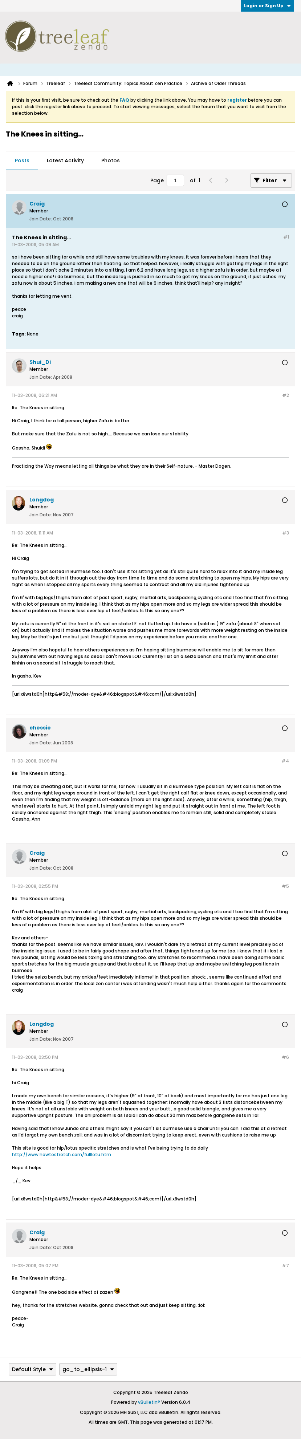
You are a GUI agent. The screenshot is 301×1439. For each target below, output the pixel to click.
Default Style (32, 1369)
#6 (285, 1057)
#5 (285, 886)
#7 (285, 1266)
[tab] (22, 160)
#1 (286, 237)
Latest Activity (65, 160)
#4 (285, 761)
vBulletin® (149, 1402)
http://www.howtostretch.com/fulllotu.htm (61, 1154)
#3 (285, 533)
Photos (110, 160)
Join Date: (40, 219)
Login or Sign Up (267, 6)
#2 (285, 395)
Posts (22, 160)
